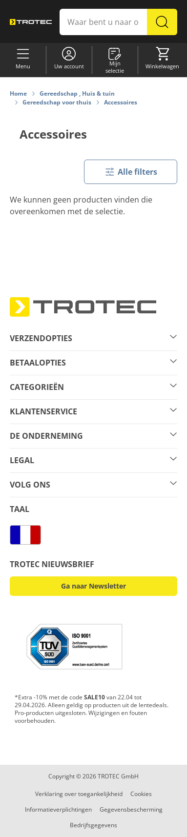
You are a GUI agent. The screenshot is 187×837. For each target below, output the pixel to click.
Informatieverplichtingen (58, 809)
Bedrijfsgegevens (93, 825)
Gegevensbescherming (131, 809)
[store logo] (31, 21)
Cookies (141, 794)
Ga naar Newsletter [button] (93, 586)
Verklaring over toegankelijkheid (79, 794)
